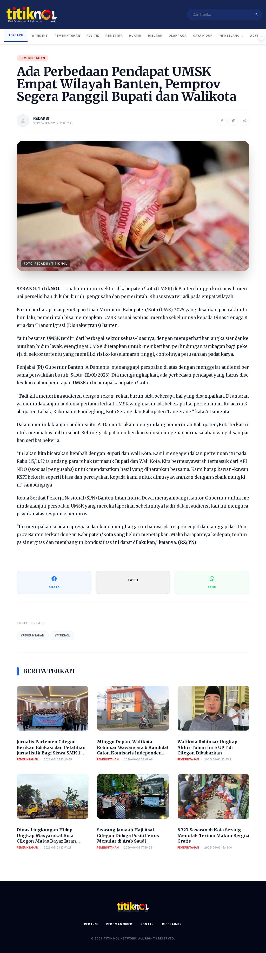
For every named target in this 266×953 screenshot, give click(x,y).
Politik (93, 35)
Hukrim (135, 35)
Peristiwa (114, 35)
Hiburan (155, 35)
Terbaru (15, 35)
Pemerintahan (67, 35)
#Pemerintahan (32, 635)
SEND (212, 582)
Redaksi (91, 924)
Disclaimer (172, 924)
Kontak (147, 924)
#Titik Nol (62, 635)
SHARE (54, 582)
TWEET (133, 580)
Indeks (40, 35)
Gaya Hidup (202, 35)
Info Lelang (231, 35)
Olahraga (178, 35)
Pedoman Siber (119, 924)
